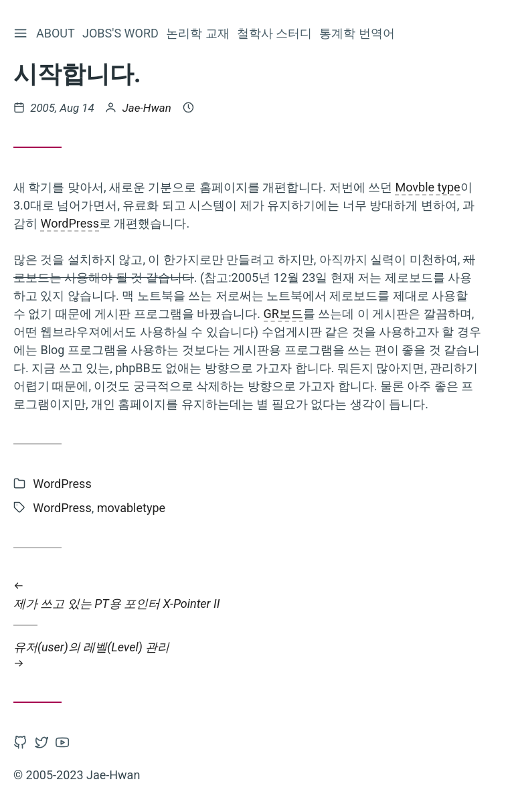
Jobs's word (122, 33)
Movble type (427, 187)
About (56, 33)
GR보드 (283, 314)
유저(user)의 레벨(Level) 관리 (247, 655)
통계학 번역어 (358, 33)
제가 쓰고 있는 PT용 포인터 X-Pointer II (247, 594)
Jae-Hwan (146, 107)
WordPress (69, 223)
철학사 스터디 (275, 33)
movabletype (131, 508)
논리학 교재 (198, 33)
